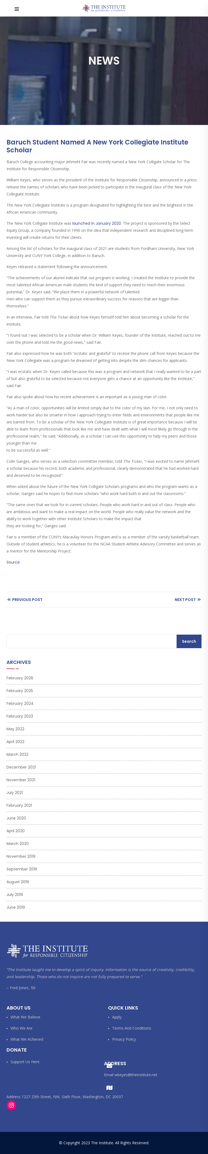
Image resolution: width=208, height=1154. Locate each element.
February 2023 (19, 716)
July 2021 (14, 792)
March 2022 (17, 754)
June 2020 (16, 818)
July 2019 (14, 894)
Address (115, 1063)
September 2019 (21, 869)
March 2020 (17, 843)
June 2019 (15, 907)
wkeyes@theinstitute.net (136, 1074)
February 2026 (19, 678)
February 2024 (20, 703)
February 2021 (19, 805)
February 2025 (19, 690)
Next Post (188, 599)
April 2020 (15, 831)
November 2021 (20, 780)
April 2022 (15, 741)
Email (108, 1074)
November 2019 (20, 856)
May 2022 (15, 729)
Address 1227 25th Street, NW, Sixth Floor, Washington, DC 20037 (64, 1096)
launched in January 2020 (96, 223)
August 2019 (17, 882)
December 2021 (21, 767)
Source (13, 562)
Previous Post (25, 599)
